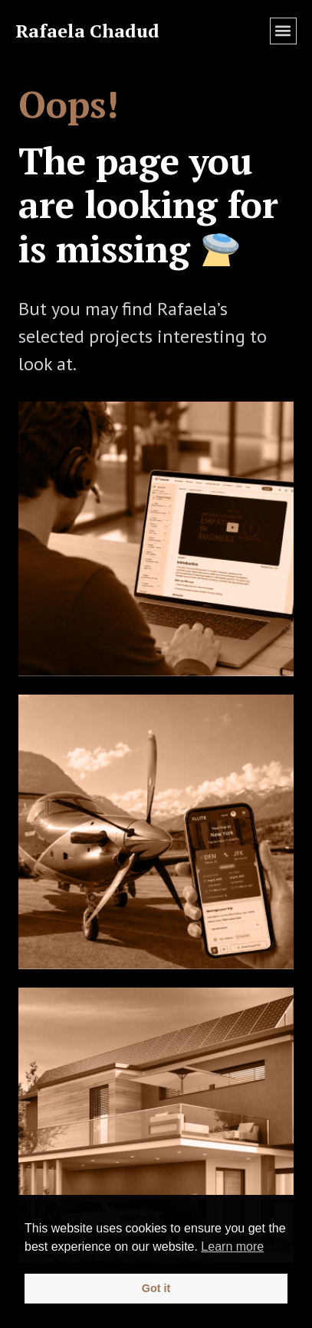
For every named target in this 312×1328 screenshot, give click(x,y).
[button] (283, 31)
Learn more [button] (232, 1246)
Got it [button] (156, 1288)
